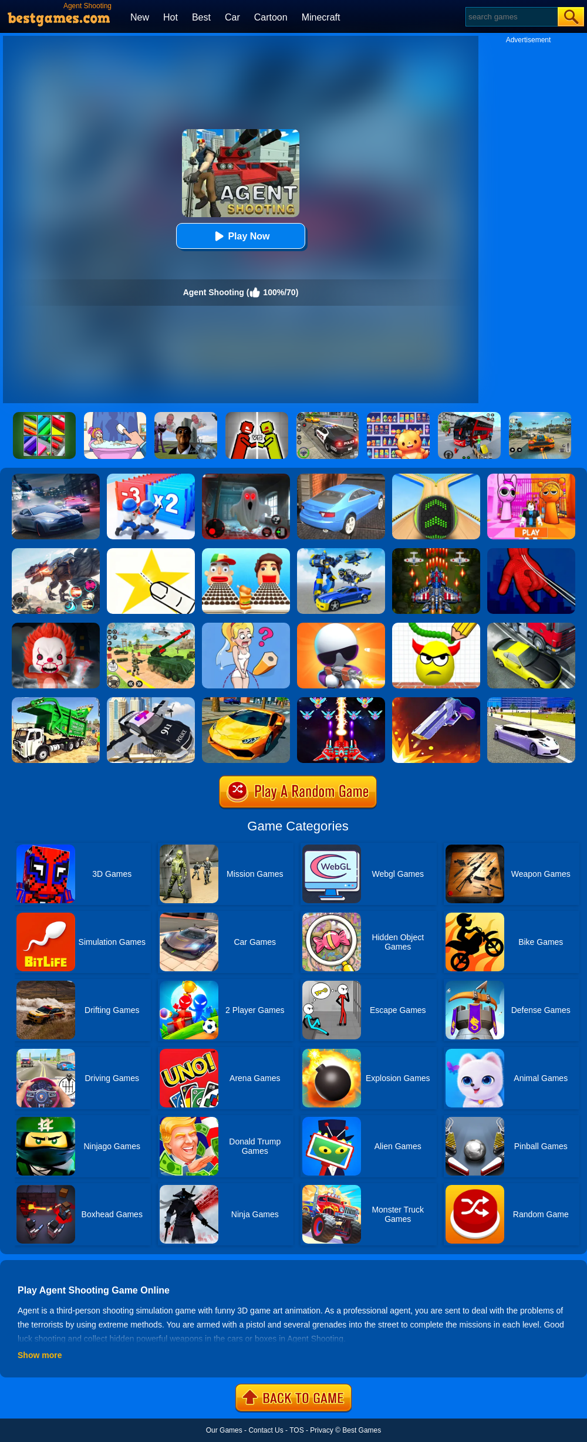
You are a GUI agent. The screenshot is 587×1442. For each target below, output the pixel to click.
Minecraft (321, 17)
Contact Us (265, 1430)
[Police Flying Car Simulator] (151, 701)
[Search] (510, 16)
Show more (40, 1355)
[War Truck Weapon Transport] (151, 627)
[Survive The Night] (246, 478)
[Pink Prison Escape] (531, 478)
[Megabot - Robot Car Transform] (341, 552)
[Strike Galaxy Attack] (341, 701)
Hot (170, 17)
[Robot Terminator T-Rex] (56, 552)
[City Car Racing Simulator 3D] (56, 478)
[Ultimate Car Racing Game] (246, 701)
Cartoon (271, 17)
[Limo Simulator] (531, 701)
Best (201, 17)
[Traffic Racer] (531, 627)
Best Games (361, 1430)
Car (232, 17)
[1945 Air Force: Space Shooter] (436, 552)
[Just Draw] (246, 627)
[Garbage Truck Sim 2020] (56, 701)
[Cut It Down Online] (151, 552)
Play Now (240, 236)
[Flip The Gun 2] (436, 701)
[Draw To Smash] (436, 627)
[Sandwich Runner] (246, 552)
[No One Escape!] (56, 627)
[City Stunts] (341, 478)
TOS (296, 1430)
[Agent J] (341, 627)
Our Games (224, 1430)
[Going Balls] (436, 478)
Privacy (321, 1430)
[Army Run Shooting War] (151, 478)
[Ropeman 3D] (531, 552)
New (139, 17)
